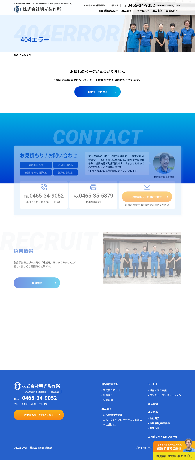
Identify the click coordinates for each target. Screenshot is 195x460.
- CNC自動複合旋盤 (111, 414)
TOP (16, 55)
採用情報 (37, 285)
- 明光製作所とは (110, 390)
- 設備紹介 (107, 395)
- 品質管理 (107, 400)
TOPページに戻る (97, 92)
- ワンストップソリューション (164, 395)
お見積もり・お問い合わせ (162, 436)
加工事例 (157, 10)
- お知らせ (153, 428)
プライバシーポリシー (147, 447)
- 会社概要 (153, 418)
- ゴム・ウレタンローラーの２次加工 (121, 419)
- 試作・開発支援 (157, 390)
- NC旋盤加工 (108, 424)
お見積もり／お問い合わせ (147, 199)
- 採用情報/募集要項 (159, 423)
